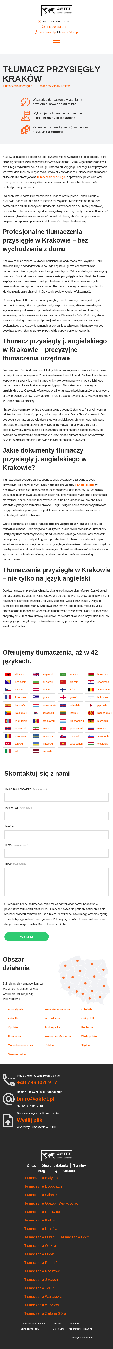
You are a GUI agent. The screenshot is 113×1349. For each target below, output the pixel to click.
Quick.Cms (58, 1328)
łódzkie (49, 1045)
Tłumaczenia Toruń (39, 1288)
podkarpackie (52, 1027)
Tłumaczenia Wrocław (41, 1305)
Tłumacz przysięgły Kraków (53, 85)
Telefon (9, 826)
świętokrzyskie (17, 1054)
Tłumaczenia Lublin (39, 1237)
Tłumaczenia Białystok (42, 1178)
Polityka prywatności (83, 1337)
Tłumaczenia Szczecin (41, 1280)
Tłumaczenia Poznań (40, 1263)
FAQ (54, 1171)
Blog (41, 1171)
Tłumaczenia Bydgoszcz (43, 1186)
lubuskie (13, 1018)
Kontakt (69, 1171)
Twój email (18, 807)
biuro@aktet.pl (70, 32)
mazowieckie (52, 1018)
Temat (16, 844)
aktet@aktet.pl (48, 32)
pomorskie (14, 1036)
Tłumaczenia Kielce (39, 1220)
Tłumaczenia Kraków (40, 1229)
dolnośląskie (15, 1009)
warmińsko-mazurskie (58, 1036)
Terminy (79, 1165)
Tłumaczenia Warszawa (42, 1296)
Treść (15, 863)
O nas (31, 1165)
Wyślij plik (29, 1120)
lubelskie (86, 1009)
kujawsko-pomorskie (57, 1009)
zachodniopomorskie (20, 1045)
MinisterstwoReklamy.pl (81, 1328)
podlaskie (87, 1027)
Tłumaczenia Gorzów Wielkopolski (51, 1203)
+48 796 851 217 (56, 26)
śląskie (85, 1045)
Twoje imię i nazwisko (25, 788)
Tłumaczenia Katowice (42, 1212)
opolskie (13, 1027)
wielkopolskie (89, 1036)
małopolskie (88, 1018)
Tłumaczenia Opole (39, 1254)
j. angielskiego (85, 484)
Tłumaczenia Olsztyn (40, 1246)
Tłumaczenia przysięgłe (17, 85)
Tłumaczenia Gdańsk (40, 1195)
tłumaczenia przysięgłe (51, 177)
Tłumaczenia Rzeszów (41, 1271)
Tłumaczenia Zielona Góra (45, 1313)
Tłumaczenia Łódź (74, 1237)
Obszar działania (55, 1165)
